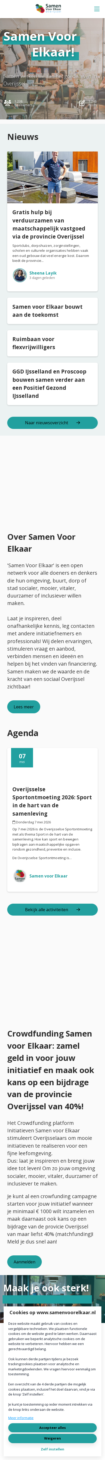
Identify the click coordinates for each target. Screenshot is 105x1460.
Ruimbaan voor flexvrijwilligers (33, 343)
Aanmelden (24, 1262)
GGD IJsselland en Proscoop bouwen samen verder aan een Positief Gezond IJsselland (49, 383)
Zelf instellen (52, 1449)
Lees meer (24, 707)
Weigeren (52, 1438)
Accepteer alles (52, 1427)
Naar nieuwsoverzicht (52, 423)
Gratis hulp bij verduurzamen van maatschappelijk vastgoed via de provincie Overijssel (48, 224)
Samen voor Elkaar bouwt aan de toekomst (47, 310)
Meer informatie (21, 1417)
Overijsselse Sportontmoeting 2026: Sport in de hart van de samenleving (52, 801)
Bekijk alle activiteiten (52, 909)
